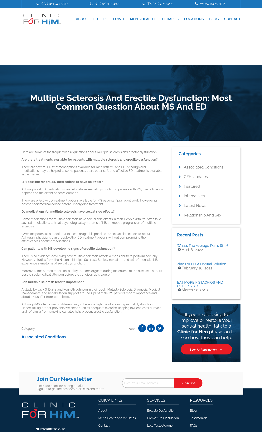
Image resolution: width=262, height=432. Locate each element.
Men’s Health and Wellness (117, 418)
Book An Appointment (203, 349)
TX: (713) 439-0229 (160, 4)
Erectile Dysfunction (161, 410)
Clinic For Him (41, 19)
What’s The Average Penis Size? (202, 246)
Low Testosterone (159, 425)
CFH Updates (196, 176)
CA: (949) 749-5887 (54, 4)
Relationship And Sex (202, 215)
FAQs (193, 425)
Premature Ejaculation (163, 418)
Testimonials (198, 418)
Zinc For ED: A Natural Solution (201, 264)
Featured (192, 186)
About (102, 410)
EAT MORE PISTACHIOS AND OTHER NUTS (200, 284)
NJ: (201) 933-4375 (107, 4)
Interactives (194, 196)
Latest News (195, 205)
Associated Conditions (44, 336)
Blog (193, 410)
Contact (103, 425)
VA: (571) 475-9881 (213, 4)
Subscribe (188, 383)
